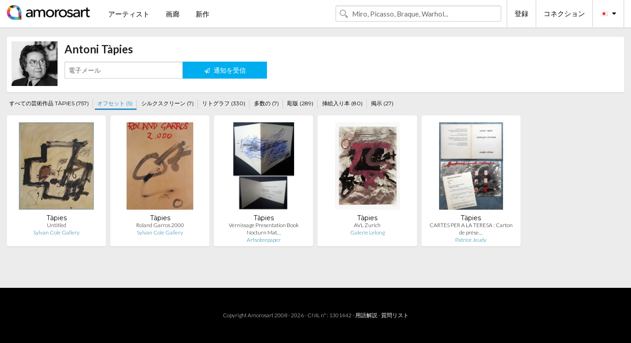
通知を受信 (225, 70)
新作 (202, 14)
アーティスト (129, 14)
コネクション (564, 13)
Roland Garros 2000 (160, 225)
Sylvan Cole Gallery (56, 232)
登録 (521, 13)
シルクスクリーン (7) (167, 103)
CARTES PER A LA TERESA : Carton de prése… (471, 229)
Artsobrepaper (264, 239)
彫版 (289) (300, 103)
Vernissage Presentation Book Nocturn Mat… (264, 229)
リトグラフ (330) (223, 103)
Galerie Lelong (367, 232)
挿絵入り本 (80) (342, 103)
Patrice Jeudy (470, 239)
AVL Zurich (367, 225)
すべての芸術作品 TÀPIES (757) (49, 103)
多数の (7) (266, 103)
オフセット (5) (115, 103)
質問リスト (395, 315)
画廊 (172, 14)
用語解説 (366, 315)
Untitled (56, 225)
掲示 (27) (382, 103)
